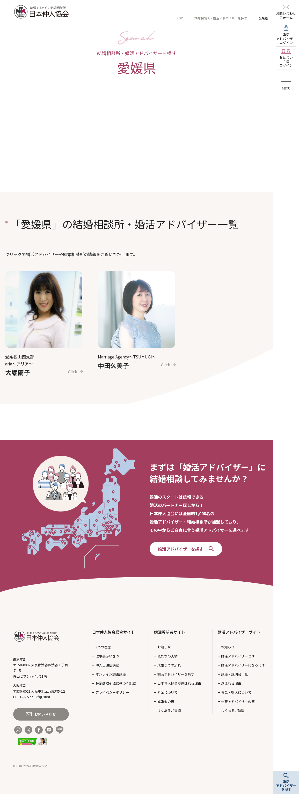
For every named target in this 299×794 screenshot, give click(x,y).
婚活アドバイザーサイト (239, 632)
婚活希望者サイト (169, 632)
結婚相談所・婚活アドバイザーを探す (220, 18)
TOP (180, 18)
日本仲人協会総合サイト (113, 632)
